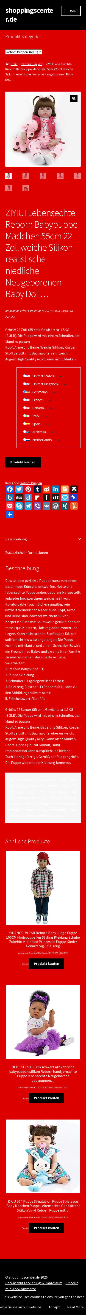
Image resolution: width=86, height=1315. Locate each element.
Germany (39, 392)
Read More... (76, 1307)
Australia (39, 431)
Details (9, 317)
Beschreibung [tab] (16, 539)
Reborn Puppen (31, 64)
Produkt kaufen (23, 462)
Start (14, 64)
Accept (54, 1307)
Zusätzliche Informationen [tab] (26, 552)
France (37, 400)
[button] (74, 98)
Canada (38, 408)
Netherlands (42, 439)
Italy (35, 416)
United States (43, 376)
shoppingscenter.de (29, 15)
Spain (36, 423)
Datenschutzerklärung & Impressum (33, 1283)
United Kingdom (45, 384)
